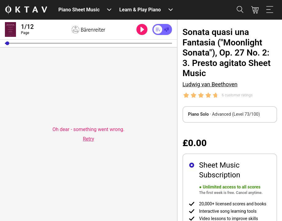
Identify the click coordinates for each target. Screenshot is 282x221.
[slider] (88, 43)
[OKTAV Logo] (26, 10)
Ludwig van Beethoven (209, 84)
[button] (7, 43)
